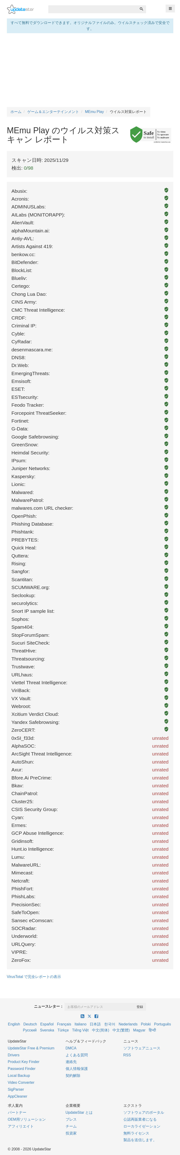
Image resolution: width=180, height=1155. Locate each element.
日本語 (95, 1024)
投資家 (71, 1133)
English (14, 1024)
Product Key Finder (24, 1062)
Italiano (80, 1024)
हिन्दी (152, 1030)
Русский (30, 1030)
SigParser (16, 1089)
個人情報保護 (77, 1069)
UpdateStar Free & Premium (31, 1048)
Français (64, 1024)
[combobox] (92, 9)
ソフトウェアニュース (141, 1048)
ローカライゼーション (141, 1126)
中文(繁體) (121, 1030)
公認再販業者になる (140, 1119)
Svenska (47, 1030)
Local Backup (19, 1076)
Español (47, 1024)
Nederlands (128, 1024)
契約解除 (73, 1076)
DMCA (71, 1048)
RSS (127, 1055)
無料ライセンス (136, 1133)
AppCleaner (17, 1096)
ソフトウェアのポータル (143, 1112)
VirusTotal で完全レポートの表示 (34, 977)
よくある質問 (77, 1055)
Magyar (139, 1030)
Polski (146, 1024)
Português (162, 1024)
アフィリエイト (21, 1126)
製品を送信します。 (140, 1140)
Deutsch (30, 1024)
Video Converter (21, 1082)
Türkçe (63, 1030)
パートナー (17, 1112)
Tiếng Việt (80, 1030)
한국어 (109, 1024)
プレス (71, 1119)
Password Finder (22, 1069)
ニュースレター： (49, 1006)
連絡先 (71, 1062)
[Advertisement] (90, 70)
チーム (71, 1126)
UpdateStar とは (79, 1112)
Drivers (14, 1055)
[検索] (141, 9)
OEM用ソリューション (27, 1119)
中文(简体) (100, 1030)
